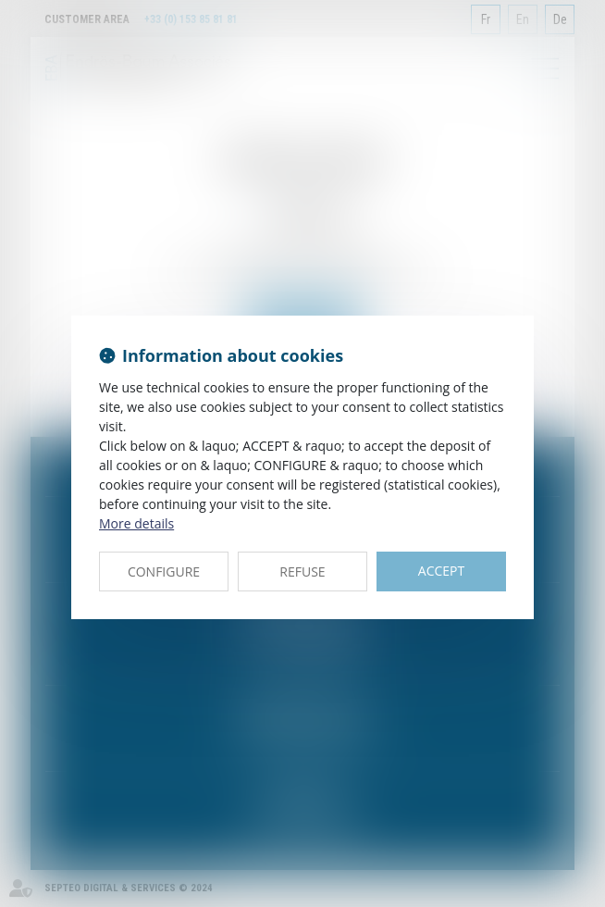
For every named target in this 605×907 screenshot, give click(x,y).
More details (136, 523)
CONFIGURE (164, 571)
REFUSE (302, 571)
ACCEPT (441, 570)
